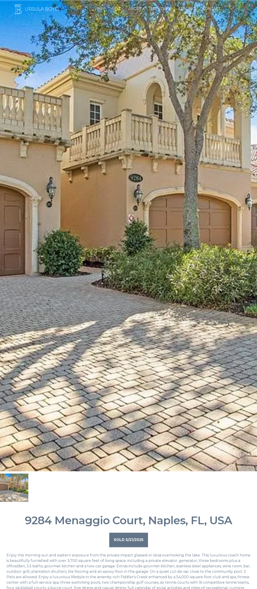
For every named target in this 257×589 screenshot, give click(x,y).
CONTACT (212, 9)
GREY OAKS (160, 9)
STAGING (186, 9)
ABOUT (135, 9)
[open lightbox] (14, 488)
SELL (116, 9)
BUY (101, 9)
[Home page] (36, 9)
